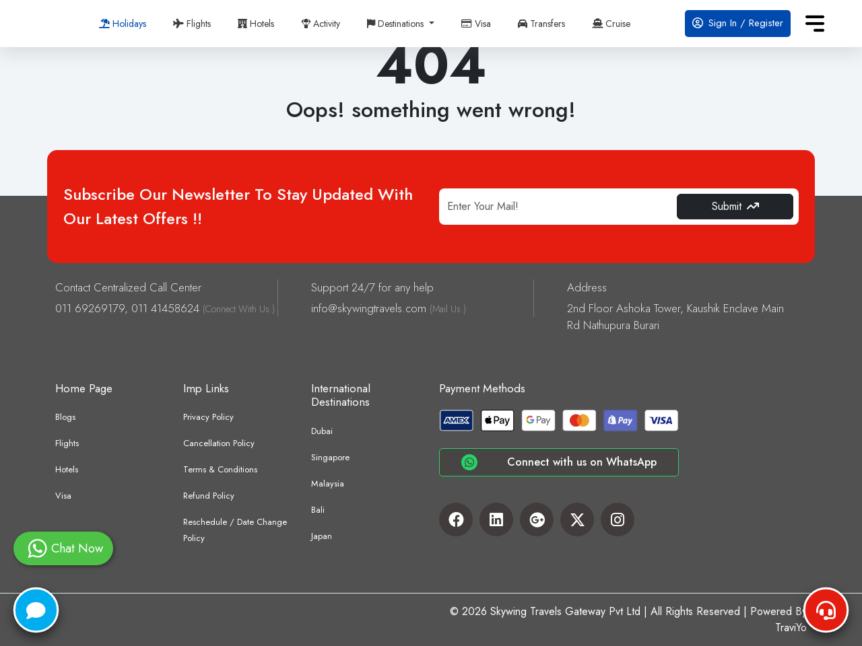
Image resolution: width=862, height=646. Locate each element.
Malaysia (327, 483)
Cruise (611, 23)
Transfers (541, 23)
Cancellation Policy (219, 443)
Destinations (396, 23)
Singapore (330, 457)
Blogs (65, 416)
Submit (735, 206)
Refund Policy (208, 495)
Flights (192, 23)
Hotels (256, 23)
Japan (321, 536)
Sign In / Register (737, 22)
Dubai (322, 431)
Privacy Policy (208, 416)
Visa (476, 23)
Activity (320, 23)
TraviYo (791, 627)
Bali (318, 509)
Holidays (122, 23)
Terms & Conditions (220, 469)
